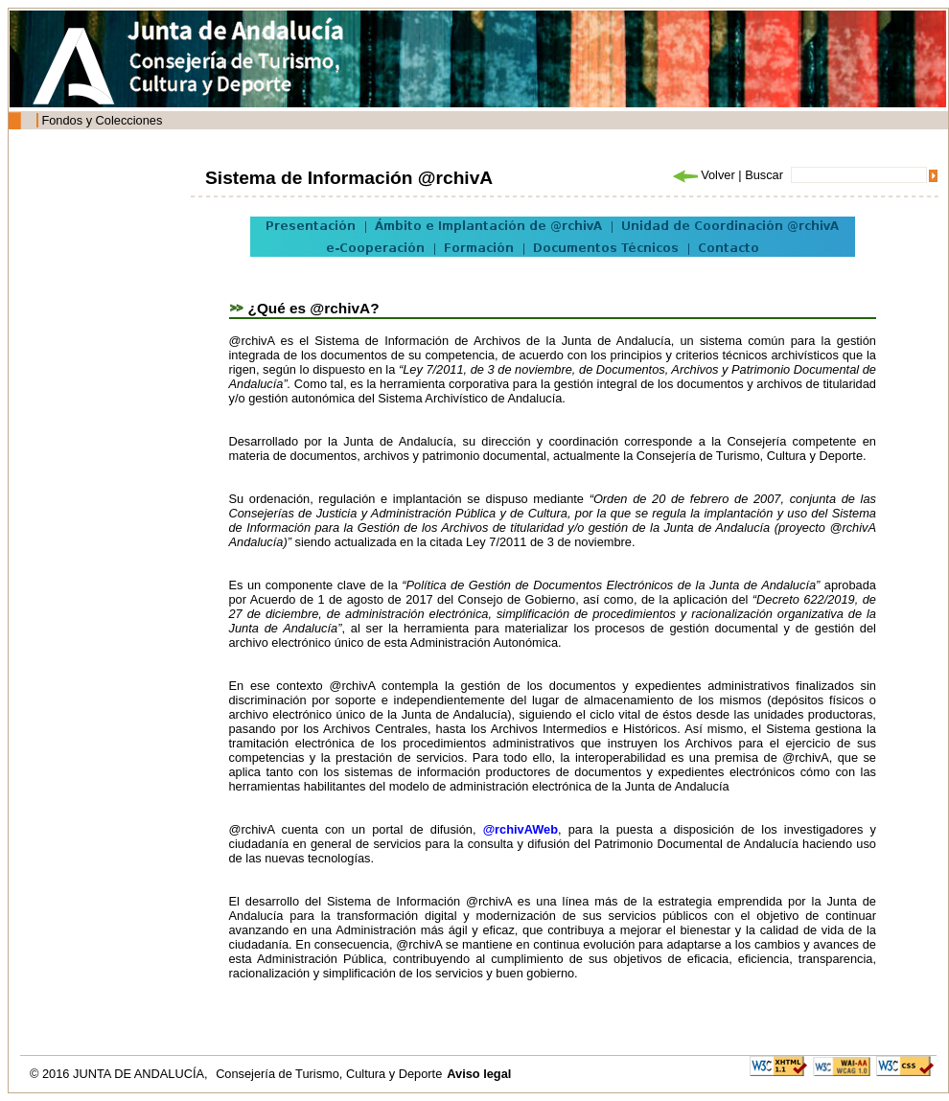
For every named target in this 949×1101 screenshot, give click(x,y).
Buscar (764, 175)
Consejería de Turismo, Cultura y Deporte (329, 1074)
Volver (702, 175)
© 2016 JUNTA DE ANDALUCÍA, (120, 1074)
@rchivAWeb (520, 829)
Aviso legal (479, 1074)
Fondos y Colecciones (101, 120)
